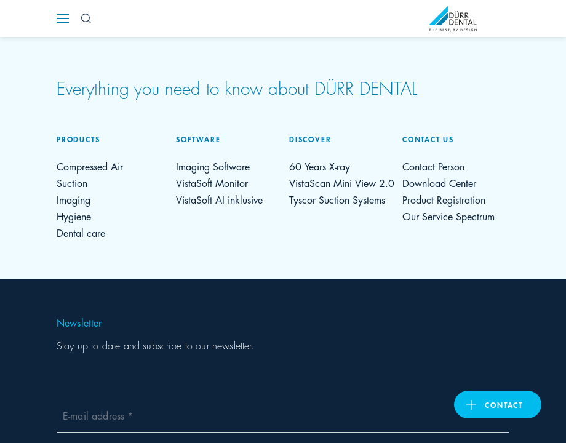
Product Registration (443, 199)
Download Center (439, 182)
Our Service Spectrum (448, 215)
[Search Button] (86, 18)
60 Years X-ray (319, 166)
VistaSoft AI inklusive (219, 199)
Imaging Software (213, 166)
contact (504, 404)
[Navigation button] (62, 18)
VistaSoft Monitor (212, 182)
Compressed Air (90, 166)
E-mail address (95, 415)
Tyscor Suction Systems (337, 199)
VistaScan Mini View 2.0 (341, 182)
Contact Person (433, 166)
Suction (72, 182)
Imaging (73, 199)
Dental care (81, 232)
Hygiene (74, 215)
